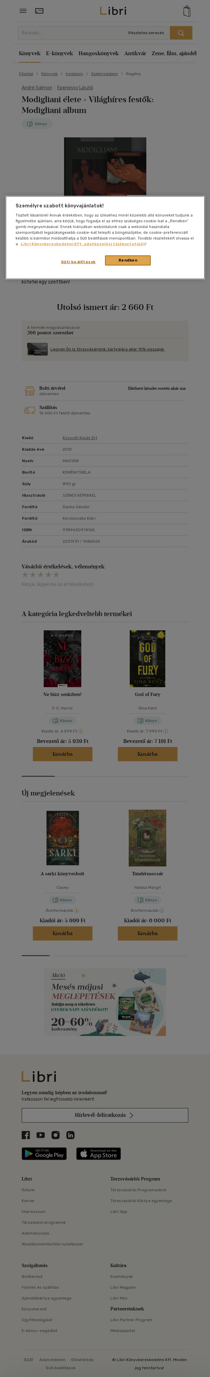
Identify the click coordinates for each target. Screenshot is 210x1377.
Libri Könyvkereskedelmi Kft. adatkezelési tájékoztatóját (83, 244)
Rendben (128, 260)
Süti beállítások (78, 261)
